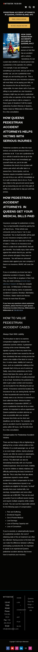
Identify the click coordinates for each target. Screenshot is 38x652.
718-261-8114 (18, 310)
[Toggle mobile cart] (26, 7)
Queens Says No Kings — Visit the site (31, 604)
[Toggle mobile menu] (34, 7)
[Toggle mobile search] (30, 7)
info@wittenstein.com (10, 629)
